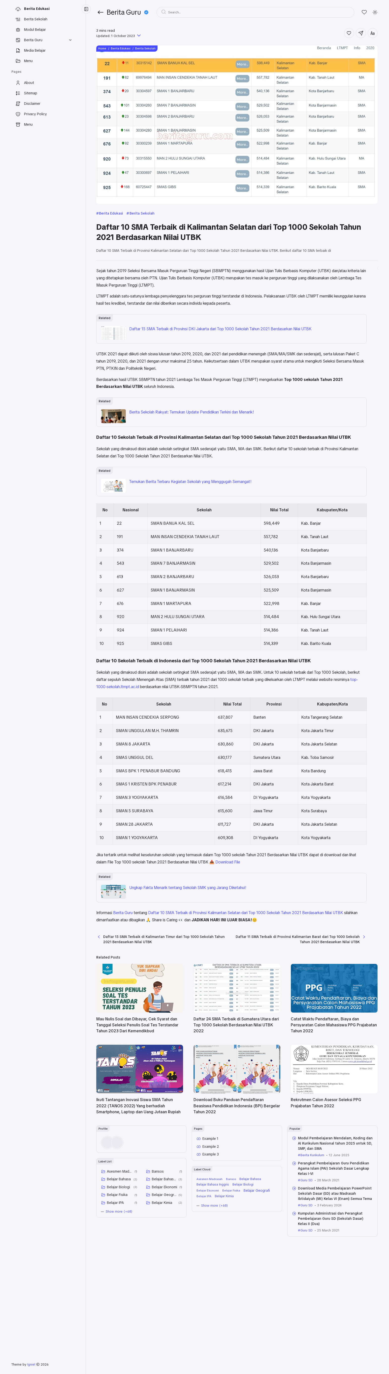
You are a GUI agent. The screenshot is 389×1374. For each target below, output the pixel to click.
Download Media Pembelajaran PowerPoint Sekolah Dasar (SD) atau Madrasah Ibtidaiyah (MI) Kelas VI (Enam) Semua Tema (335, 1262)
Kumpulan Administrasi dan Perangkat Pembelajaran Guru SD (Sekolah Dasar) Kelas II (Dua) (330, 1287)
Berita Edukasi (111, 213)
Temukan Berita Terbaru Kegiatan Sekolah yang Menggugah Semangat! (190, 517)
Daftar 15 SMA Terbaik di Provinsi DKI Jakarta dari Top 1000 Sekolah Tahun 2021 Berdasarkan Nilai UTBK (199, 346)
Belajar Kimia (162, 1272)
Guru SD (306, 1249)
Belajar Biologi (118, 1256)
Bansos (158, 1240)
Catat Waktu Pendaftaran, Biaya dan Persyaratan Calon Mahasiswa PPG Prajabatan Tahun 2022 (334, 1094)
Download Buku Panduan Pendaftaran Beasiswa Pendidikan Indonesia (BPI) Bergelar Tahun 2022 (237, 1175)
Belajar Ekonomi (164, 1256)
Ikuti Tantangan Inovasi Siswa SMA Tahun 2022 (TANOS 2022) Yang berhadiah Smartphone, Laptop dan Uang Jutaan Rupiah (138, 1175)
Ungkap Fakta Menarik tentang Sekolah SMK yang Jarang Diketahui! (187, 944)
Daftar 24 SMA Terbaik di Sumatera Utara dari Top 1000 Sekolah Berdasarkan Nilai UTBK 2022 (236, 1094)
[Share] (361, 33)
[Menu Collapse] (86, 9)
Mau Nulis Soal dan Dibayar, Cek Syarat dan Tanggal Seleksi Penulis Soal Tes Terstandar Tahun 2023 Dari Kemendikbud (137, 1094)
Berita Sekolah (142, 213)
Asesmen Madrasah (120, 1240)
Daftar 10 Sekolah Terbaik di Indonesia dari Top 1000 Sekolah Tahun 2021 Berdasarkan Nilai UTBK (334, 311)
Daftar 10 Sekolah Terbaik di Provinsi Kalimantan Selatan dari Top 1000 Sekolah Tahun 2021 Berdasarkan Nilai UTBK (331, 289)
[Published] (138, 36)
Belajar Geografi (164, 1264)
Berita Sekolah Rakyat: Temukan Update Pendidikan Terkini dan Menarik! (191, 433)
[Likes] (364, 12)
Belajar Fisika (117, 1264)
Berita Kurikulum (312, 1224)
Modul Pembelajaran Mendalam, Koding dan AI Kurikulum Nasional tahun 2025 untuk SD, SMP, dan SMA (335, 1212)
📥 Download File (131, 919)
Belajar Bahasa (119, 1248)
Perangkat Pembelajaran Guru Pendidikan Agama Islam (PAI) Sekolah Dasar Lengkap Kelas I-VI (333, 1237)
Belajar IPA (115, 1272)
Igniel (31, 1364)
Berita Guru (123, 969)
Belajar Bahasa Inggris (164, 1248)
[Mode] (375, 12)
